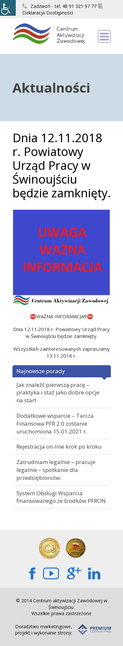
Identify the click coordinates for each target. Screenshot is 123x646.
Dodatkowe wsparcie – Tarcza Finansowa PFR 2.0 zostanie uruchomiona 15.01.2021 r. (55, 423)
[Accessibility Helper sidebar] (8, 8)
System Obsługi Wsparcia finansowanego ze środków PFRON (61, 497)
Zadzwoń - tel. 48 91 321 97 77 (59, 6)
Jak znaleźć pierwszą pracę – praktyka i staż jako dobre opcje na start (57, 392)
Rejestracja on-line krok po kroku (59, 446)
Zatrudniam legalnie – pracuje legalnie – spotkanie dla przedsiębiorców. (55, 469)
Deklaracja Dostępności (62, 9)
